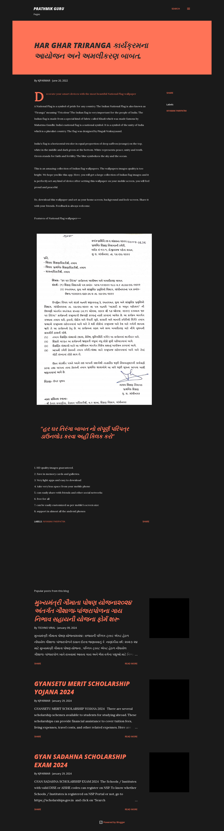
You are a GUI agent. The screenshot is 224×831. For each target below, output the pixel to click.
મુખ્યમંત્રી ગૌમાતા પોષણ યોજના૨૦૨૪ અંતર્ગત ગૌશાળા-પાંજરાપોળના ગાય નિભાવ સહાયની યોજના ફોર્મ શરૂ (82, 610)
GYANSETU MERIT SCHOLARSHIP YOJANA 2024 (82, 687)
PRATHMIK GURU (49, 8)
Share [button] (169, 92)
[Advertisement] (86, 550)
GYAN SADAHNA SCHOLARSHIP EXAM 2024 (80, 760)
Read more (131, 663)
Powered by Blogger (112, 822)
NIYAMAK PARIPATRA (176, 110)
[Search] (176, 9)
